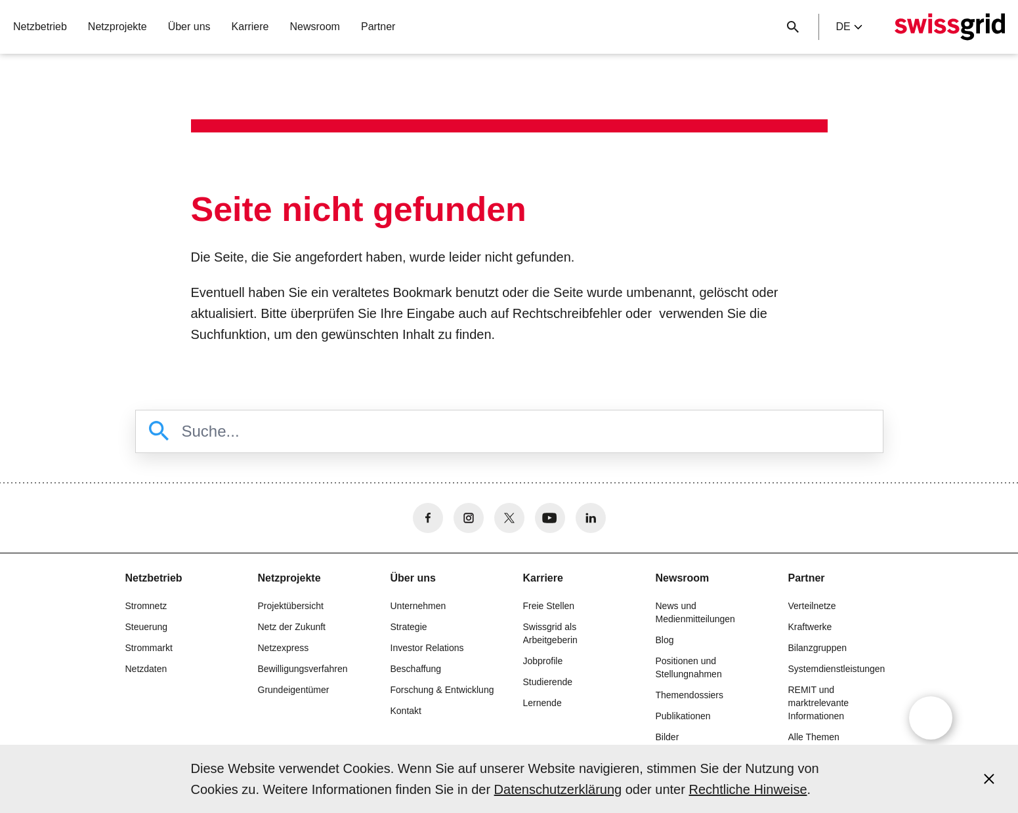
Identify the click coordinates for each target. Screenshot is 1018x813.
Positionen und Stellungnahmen (689, 667)
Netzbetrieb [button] (40, 26)
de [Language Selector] (849, 26)
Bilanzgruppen (817, 648)
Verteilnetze (812, 606)
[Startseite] (950, 27)
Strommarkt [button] (149, 648)
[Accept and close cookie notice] (989, 779)
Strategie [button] (409, 627)
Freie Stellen (549, 606)
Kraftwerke (810, 627)
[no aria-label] (428, 518)
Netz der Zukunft (292, 627)
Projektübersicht (291, 606)
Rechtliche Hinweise (748, 789)
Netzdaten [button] (146, 669)
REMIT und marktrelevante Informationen (818, 702)
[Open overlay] (930, 718)
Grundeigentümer (293, 689)
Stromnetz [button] (146, 606)
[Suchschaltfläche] (793, 26)
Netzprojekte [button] (117, 26)
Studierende (548, 682)
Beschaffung (416, 669)
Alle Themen (813, 737)
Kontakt (406, 710)
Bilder (667, 737)
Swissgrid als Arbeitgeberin (550, 633)
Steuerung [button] (146, 627)
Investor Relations (427, 648)
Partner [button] (378, 26)
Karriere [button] (250, 26)
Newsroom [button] (314, 26)
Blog (665, 640)
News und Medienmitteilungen (695, 612)
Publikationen (683, 716)
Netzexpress (283, 648)
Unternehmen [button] (418, 606)
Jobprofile (543, 661)
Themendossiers (690, 695)
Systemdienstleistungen (836, 669)
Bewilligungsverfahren (303, 669)
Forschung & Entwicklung (442, 689)
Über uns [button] (189, 26)
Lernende (542, 703)
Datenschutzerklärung (558, 789)
